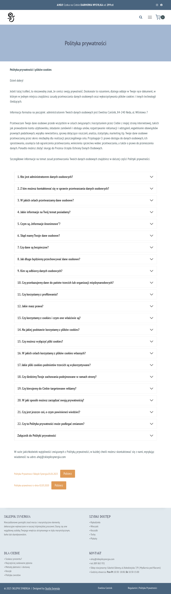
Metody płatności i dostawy (18, 567)
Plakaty (94, 538)
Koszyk (8, 571)
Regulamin (132, 588)
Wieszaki (93, 526)
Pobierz (67, 473)
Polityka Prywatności (148, 588)
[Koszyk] (160, 17)
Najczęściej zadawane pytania (18, 563)
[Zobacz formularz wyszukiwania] (140, 17)
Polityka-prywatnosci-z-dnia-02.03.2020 (31, 485)
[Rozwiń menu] (150, 17)
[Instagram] (157, 5)
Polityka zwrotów (13, 575)
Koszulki (94, 530)
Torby (93, 534)
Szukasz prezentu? (14, 559)
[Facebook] (161, 5)
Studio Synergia (52, 588)
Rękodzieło (95, 522)
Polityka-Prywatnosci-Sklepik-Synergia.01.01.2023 (36, 473)
